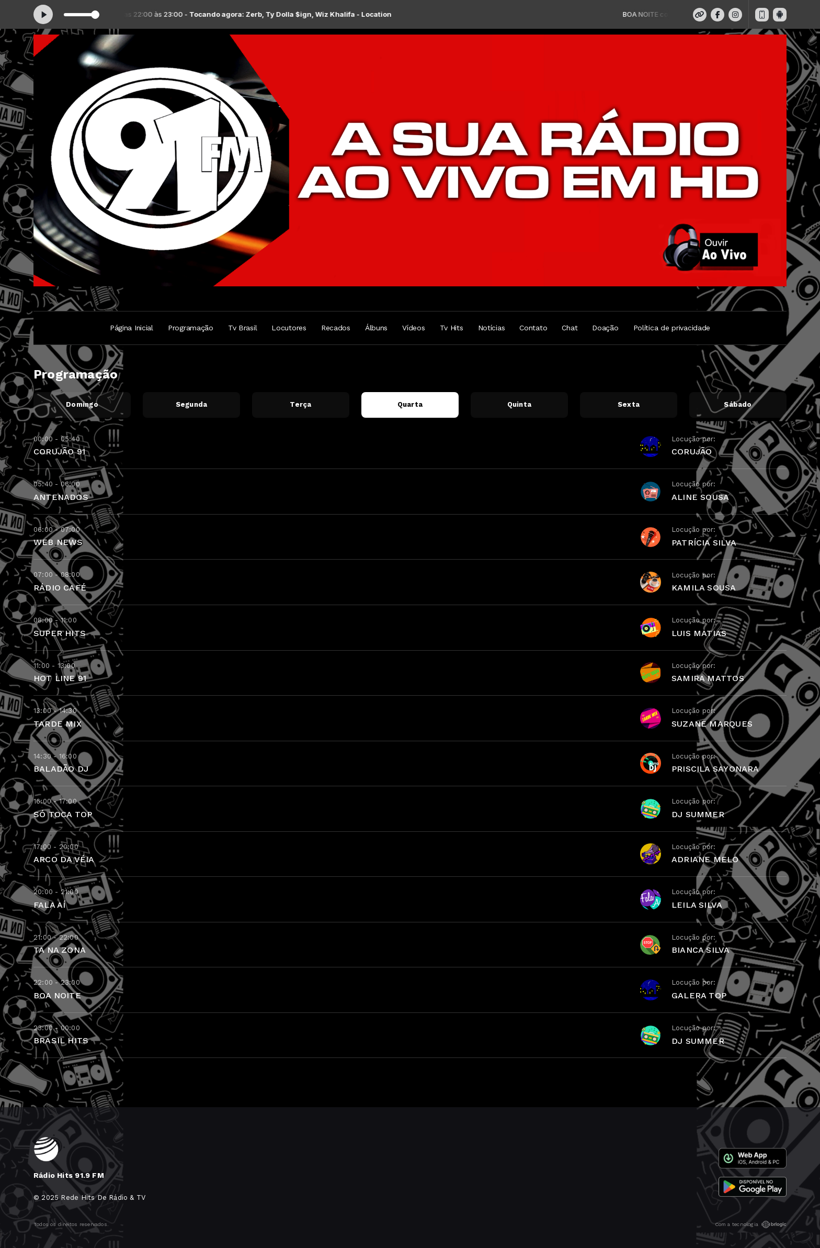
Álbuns (376, 328)
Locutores (288, 328)
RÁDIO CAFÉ (59, 588)
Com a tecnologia (751, 1224)
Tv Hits (451, 328)
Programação (190, 328)
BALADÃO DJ (60, 769)
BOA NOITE (57, 995)
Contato (533, 328)
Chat (569, 328)
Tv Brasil (242, 328)
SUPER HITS (59, 633)
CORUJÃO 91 (59, 451)
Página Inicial (131, 328)
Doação (605, 328)
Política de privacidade (672, 328)
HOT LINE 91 (59, 678)
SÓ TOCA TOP (62, 814)
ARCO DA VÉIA (64, 859)
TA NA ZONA (59, 950)
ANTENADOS (60, 497)
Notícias (491, 328)
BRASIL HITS (60, 1040)
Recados (335, 328)
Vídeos (413, 328)
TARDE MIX (57, 724)
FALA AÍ (49, 905)
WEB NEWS (58, 542)
